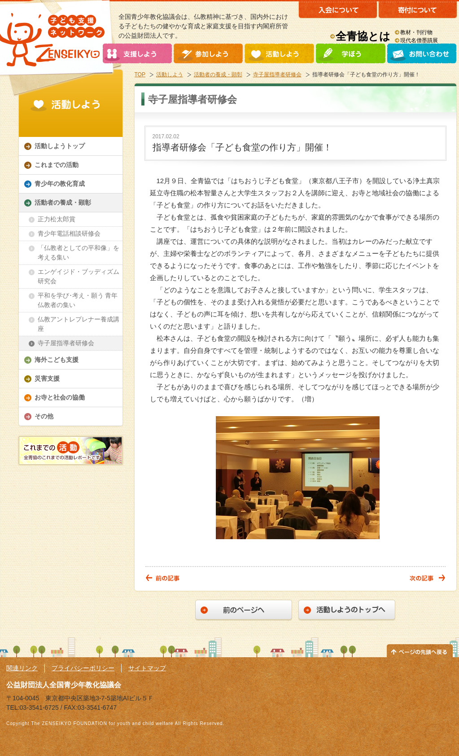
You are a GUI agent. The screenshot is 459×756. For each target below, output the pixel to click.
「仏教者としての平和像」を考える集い (78, 252)
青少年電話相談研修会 (69, 233)
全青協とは (363, 36)
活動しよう (169, 74)
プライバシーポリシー (83, 668)
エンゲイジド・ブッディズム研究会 (78, 276)
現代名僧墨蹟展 (419, 40)
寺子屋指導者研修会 (277, 74)
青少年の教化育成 (60, 183)
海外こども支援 (57, 359)
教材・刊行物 (416, 32)
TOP (140, 74)
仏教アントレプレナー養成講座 (78, 324)
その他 (44, 416)
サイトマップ (147, 668)
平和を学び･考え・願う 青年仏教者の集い (78, 300)
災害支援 (47, 378)
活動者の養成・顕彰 (218, 74)
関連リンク (22, 668)
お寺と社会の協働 (60, 397)
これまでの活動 (57, 164)
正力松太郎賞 (56, 219)
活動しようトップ (60, 145)
